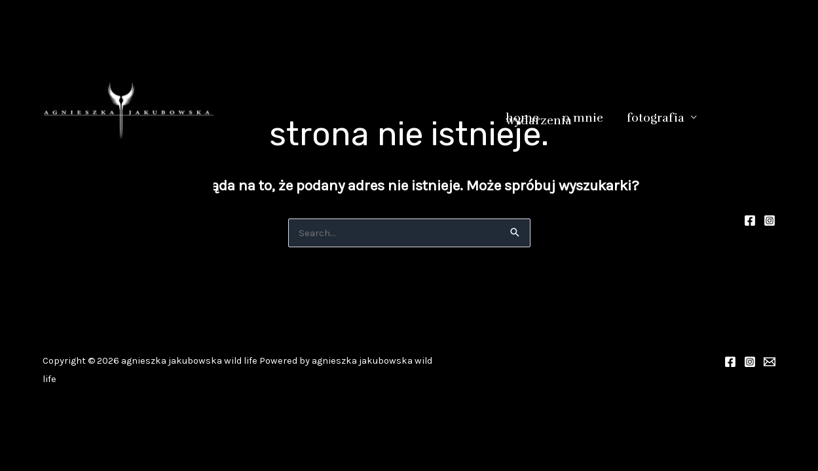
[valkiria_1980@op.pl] (769, 362)
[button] (690, 117)
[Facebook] (750, 220)
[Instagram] (769, 220)
